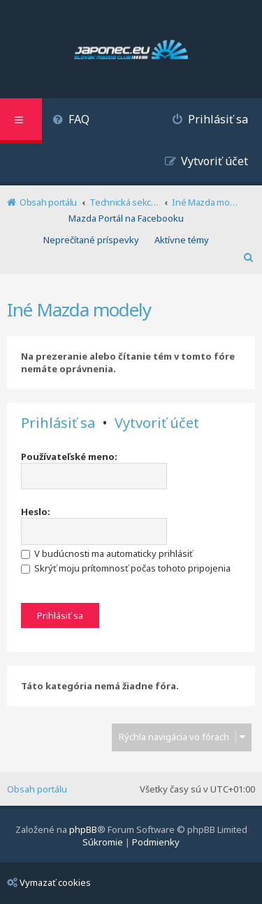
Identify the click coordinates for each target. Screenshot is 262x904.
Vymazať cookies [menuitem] (49, 882)
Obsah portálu (37, 789)
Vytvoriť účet (157, 423)
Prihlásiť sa (58, 423)
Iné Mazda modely (79, 309)
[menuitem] (71, 121)
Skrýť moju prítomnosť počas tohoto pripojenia (126, 568)
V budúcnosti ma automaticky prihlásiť (107, 553)
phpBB (83, 829)
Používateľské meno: (69, 456)
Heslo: (35, 511)
